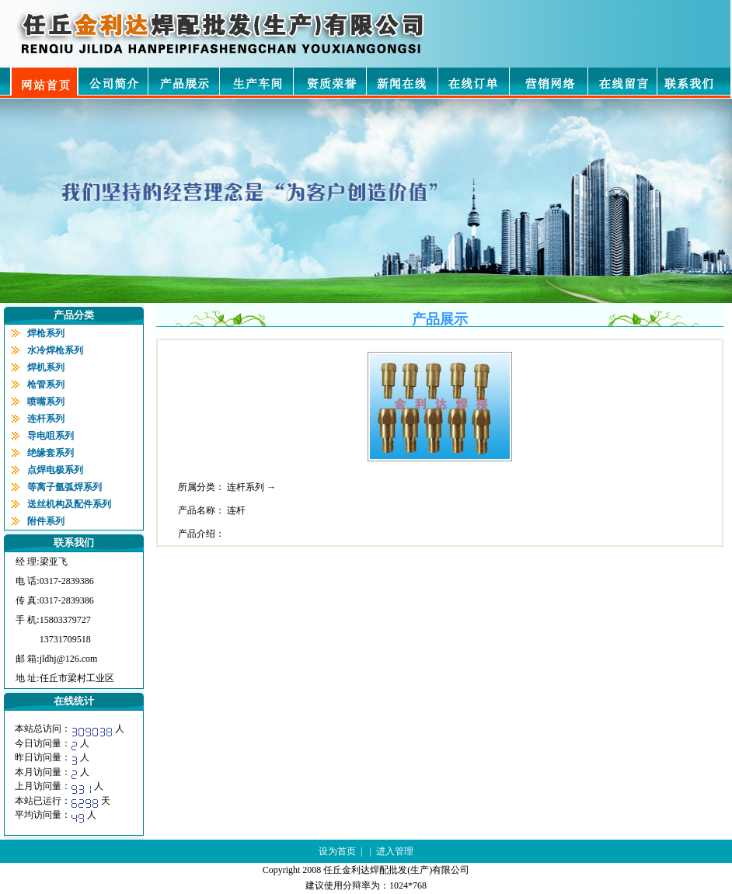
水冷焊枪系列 (55, 350)
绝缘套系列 (50, 452)
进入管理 (394, 851)
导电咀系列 (50, 435)
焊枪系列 (45, 333)
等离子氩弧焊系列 (64, 487)
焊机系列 (45, 367)
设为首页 (337, 851)
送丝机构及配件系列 (69, 504)
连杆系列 (45, 418)
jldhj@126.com (69, 658)
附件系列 (45, 521)
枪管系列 (45, 384)
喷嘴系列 (45, 401)
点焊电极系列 (55, 469)
